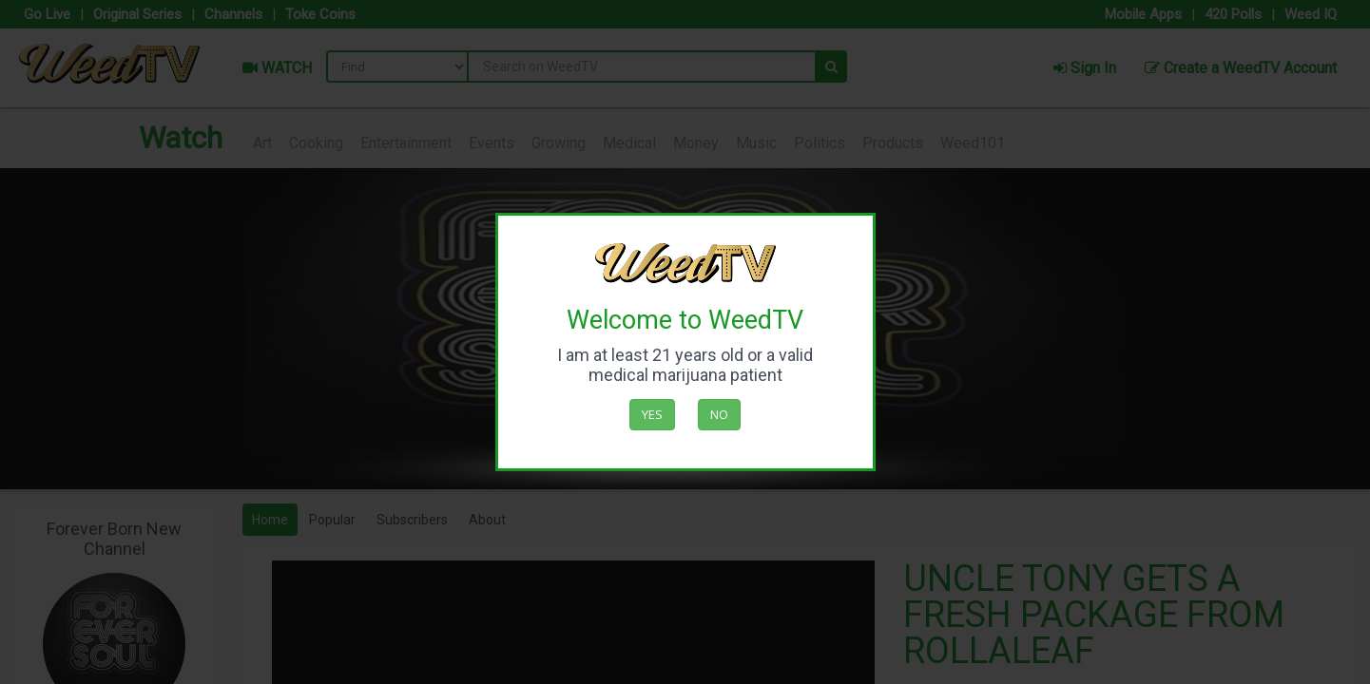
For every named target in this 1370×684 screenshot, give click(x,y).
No (719, 414)
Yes (652, 414)
